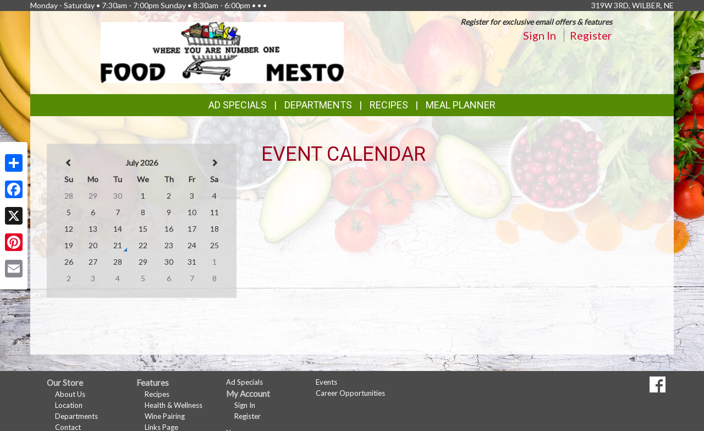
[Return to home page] (222, 51)
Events (326, 382)
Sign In (539, 35)
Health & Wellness (173, 405)
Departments (76, 416)
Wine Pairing (165, 416)
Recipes (389, 105)
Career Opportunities (350, 393)
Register (591, 35)
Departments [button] (318, 105)
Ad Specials (237, 105)
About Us (70, 394)
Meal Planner (461, 105)
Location (68, 405)
